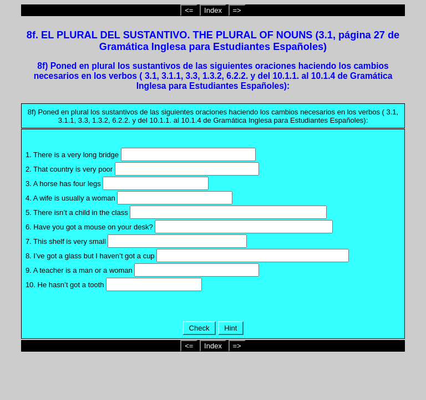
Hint (230, 328)
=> (237, 10)
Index (213, 10)
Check (199, 328)
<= (189, 10)
